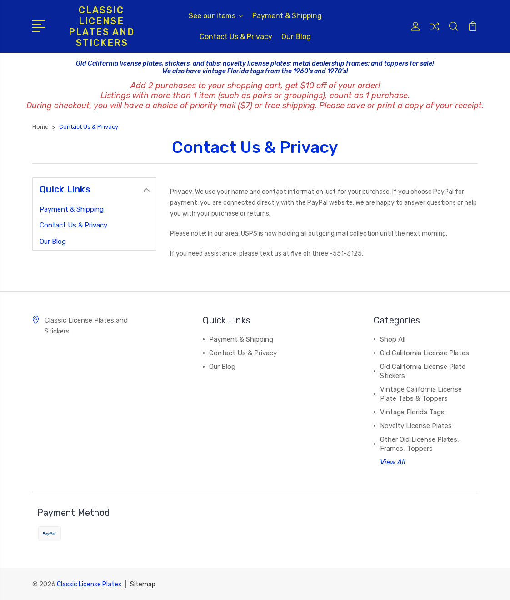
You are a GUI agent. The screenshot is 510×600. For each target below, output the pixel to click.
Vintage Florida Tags (412, 412)
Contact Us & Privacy (236, 36)
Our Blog (296, 36)
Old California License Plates (424, 353)
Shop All (392, 339)
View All (392, 462)
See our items (216, 15)
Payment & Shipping (287, 15)
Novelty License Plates (416, 426)
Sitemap (142, 584)
